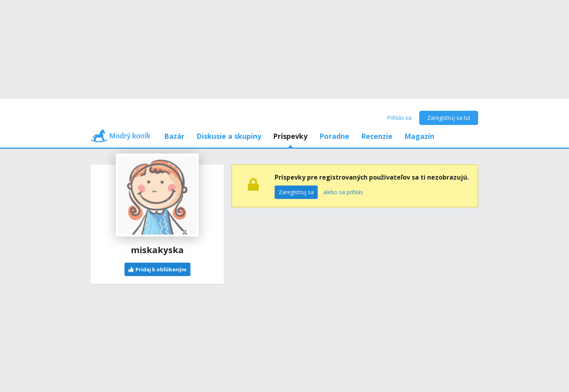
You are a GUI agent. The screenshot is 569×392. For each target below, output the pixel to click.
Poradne (334, 136)
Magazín (419, 136)
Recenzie (376, 136)
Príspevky (290, 136)
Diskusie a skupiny (228, 136)
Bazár (174, 136)
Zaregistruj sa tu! (448, 117)
